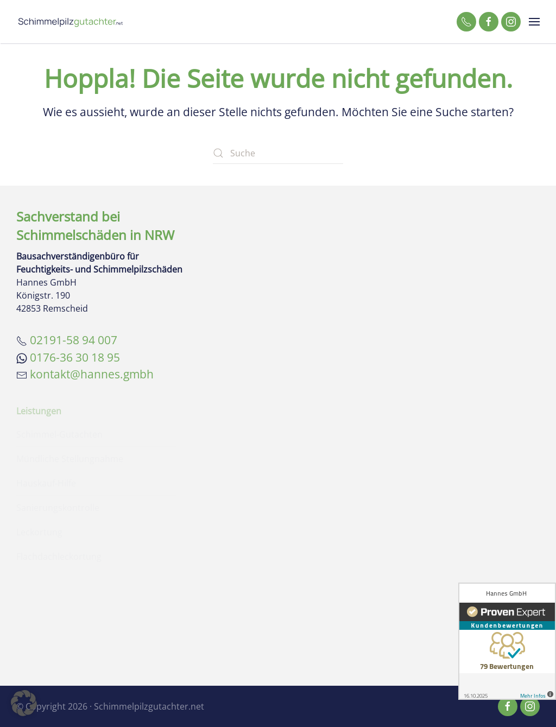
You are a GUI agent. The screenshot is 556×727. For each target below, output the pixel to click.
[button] (534, 21)
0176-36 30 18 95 (75, 357)
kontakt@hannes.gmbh (92, 374)
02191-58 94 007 (73, 339)
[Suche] (278, 153)
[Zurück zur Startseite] (70, 21)
